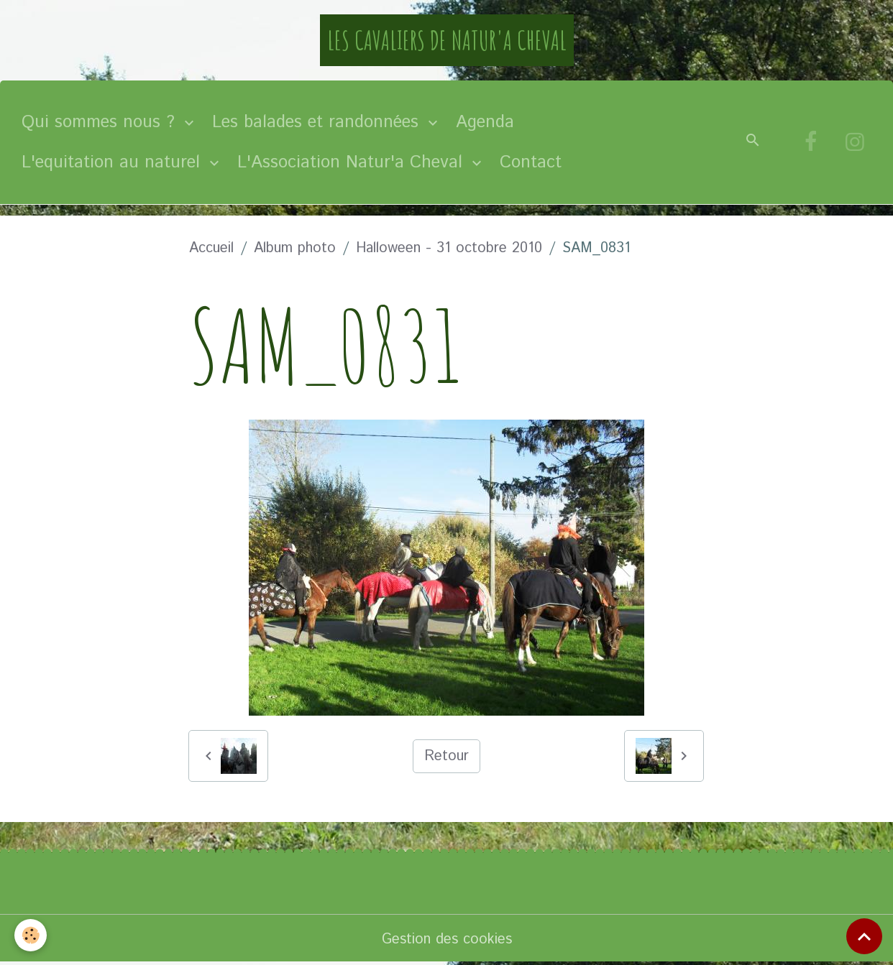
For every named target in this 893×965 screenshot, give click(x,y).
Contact (531, 162)
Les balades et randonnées (318, 122)
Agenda (485, 122)
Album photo (295, 248)
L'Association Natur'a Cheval (352, 162)
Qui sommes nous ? (101, 122)
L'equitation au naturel (114, 162)
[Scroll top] (864, 936)
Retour (446, 756)
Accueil (211, 248)
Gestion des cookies (447, 939)
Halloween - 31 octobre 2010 (449, 248)
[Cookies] (30, 935)
